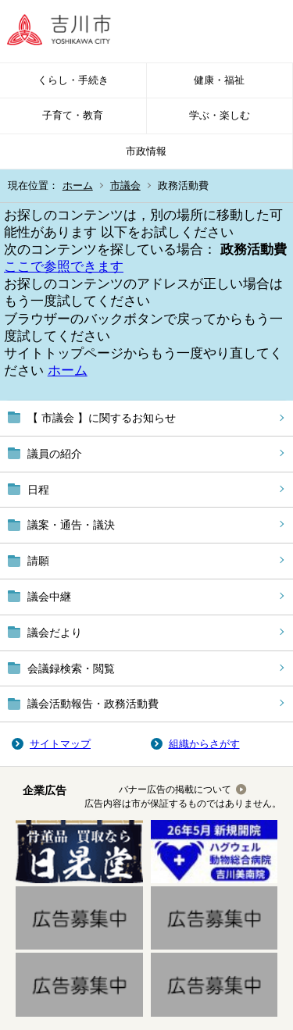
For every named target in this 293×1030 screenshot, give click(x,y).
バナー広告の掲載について (175, 789)
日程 (38, 489)
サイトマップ (60, 744)
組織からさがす (204, 744)
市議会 (125, 185)
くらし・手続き (73, 80)
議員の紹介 (54, 453)
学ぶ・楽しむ (219, 115)
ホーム (78, 185)
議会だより (54, 632)
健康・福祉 (219, 80)
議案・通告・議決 (71, 525)
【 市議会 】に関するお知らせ (101, 418)
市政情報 (146, 151)
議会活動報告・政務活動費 (93, 703)
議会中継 (49, 596)
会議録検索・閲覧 (71, 668)
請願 (38, 560)
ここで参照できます (63, 266)
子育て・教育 (72, 115)
